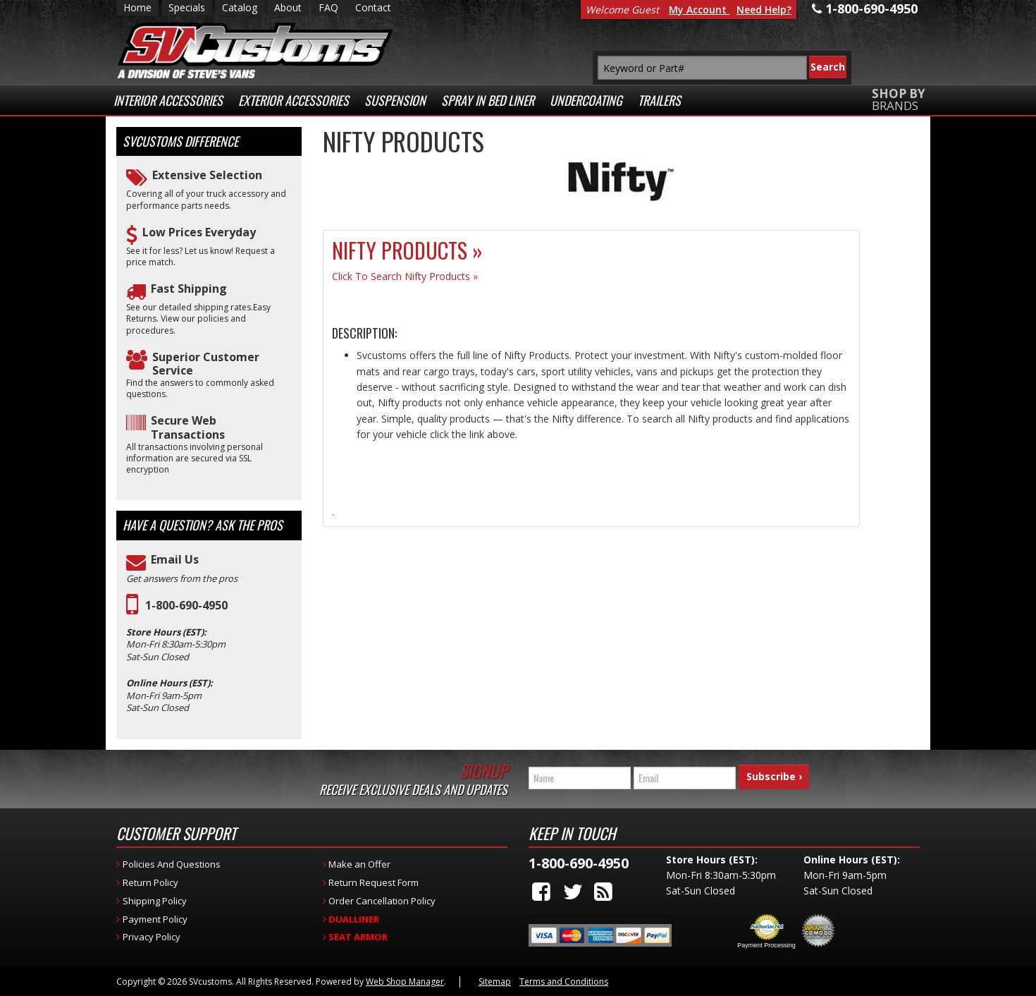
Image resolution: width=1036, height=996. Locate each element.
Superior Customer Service (205, 364)
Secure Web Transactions (188, 427)
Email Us (175, 559)
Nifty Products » (407, 250)
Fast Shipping (189, 289)
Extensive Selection (207, 175)
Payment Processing (766, 945)
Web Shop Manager (405, 982)
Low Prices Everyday (199, 232)
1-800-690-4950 (186, 605)
